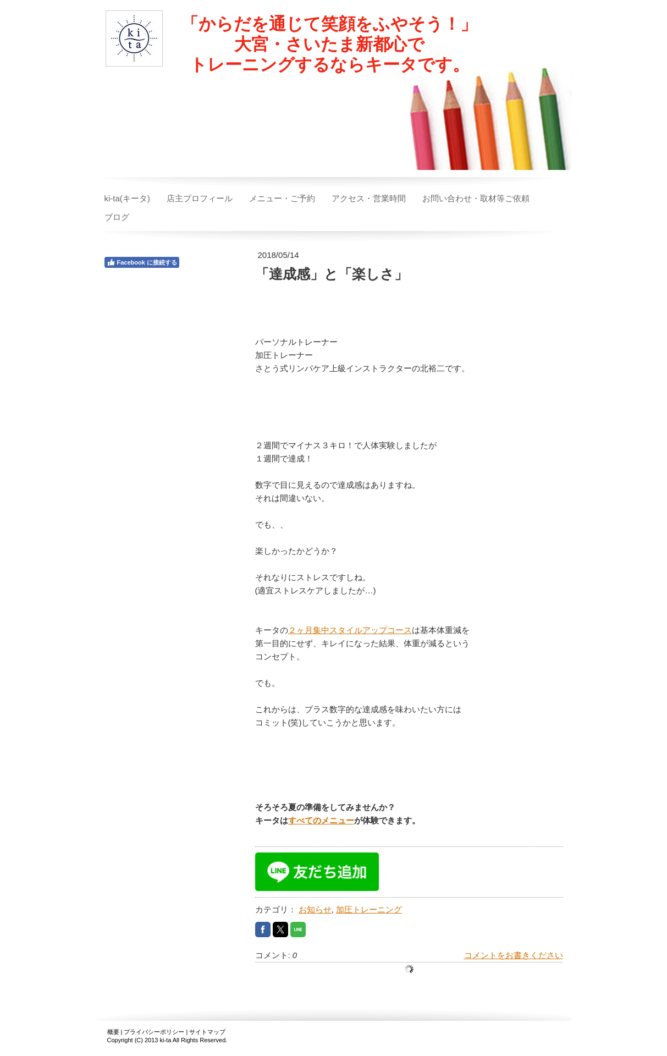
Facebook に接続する (142, 262)
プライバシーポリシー (154, 1031)
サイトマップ (207, 1031)
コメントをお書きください (513, 955)
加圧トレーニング (369, 909)
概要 (113, 1031)
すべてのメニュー (321, 820)
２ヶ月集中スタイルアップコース (350, 630)
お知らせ (315, 909)
